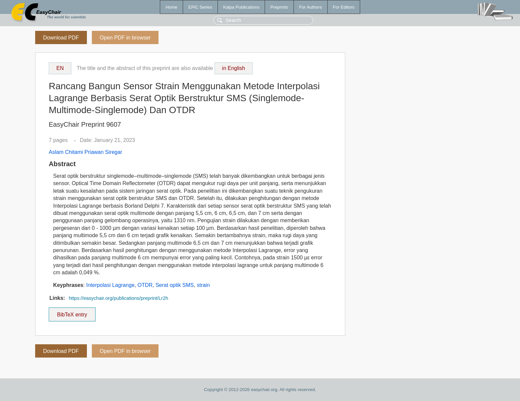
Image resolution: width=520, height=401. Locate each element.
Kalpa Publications (241, 7)
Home (171, 7)
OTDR (145, 285)
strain (203, 285)
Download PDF (61, 37)
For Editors (344, 7)
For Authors (310, 7)
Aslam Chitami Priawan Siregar (85, 152)
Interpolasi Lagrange (110, 285)
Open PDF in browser (125, 37)
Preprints (279, 7)
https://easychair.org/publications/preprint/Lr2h (118, 298)
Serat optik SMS (175, 285)
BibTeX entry (72, 312)
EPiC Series (200, 7)
